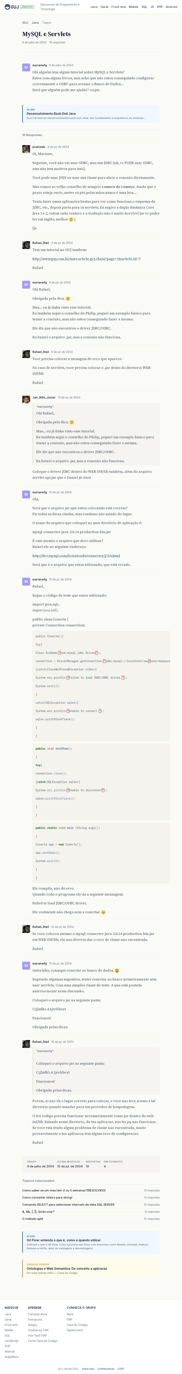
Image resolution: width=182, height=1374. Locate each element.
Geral (104, 7)
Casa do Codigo (77, 1324)
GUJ (25, 22)
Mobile (133, 7)
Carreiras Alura (37, 1314)
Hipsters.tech (75, 1330)
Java (93, 7)
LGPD (121, 1368)
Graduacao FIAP (38, 1330)
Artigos (32, 1324)
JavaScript (11, 1340)
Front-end (11, 1324)
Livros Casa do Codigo (42, 1340)
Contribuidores (106, 1368)
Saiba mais (88, 1368)
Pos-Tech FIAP (37, 1335)
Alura (70, 1314)
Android (171, 7)
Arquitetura (12, 1356)
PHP (160, 7)
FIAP (70, 1319)
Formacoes (35, 1319)
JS (152, 7)
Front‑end (118, 7)
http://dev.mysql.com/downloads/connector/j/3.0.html (76, 555)
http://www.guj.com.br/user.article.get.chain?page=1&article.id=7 (86, 258)
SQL (144, 7)
